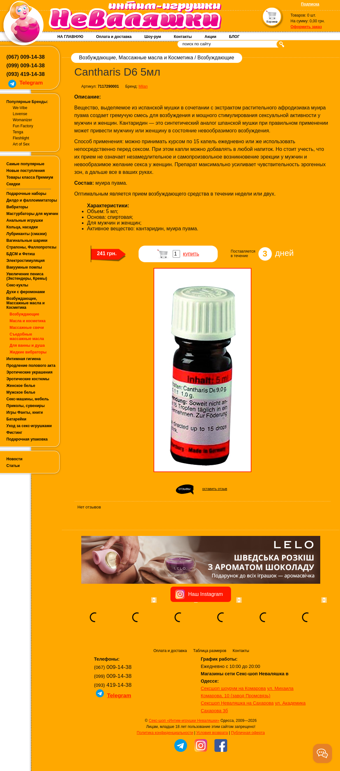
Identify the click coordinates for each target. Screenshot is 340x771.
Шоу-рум (152, 36)
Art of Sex (21, 144)
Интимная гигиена (23, 359)
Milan (143, 86)
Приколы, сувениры (25, 406)
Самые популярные (25, 164)
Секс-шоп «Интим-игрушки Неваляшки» (184, 720)
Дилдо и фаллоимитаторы (31, 200)
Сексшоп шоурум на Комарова (233, 688)
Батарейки (16, 419)
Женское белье (20, 385)
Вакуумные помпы (24, 267)
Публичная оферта (248, 732)
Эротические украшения (29, 372)
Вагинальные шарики (26, 240)
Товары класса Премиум (29, 177)
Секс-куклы (17, 285)
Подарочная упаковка (27, 439)
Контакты (183, 36)
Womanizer (22, 120)
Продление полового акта (30, 365)
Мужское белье (20, 392)
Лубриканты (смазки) (26, 234)
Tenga (18, 132)
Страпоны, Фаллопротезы (31, 247)
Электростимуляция (25, 260)
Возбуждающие (24, 314)
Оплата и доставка (114, 36)
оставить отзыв (214, 489)
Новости (14, 459)
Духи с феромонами (25, 292)
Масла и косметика (28, 321)
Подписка (310, 4)
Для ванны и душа (27, 345)
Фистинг (14, 432)
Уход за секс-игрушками (29, 426)
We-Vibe (20, 108)
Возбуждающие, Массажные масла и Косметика (25, 303)
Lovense (20, 114)
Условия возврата (212, 732)
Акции (210, 36)
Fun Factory (23, 126)
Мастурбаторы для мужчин (32, 213)
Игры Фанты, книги (24, 412)
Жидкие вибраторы (28, 352)
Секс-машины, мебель (27, 399)
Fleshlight (21, 138)
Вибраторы (17, 207)
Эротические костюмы (27, 379)
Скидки (13, 184)
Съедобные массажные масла (27, 336)
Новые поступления (25, 170)
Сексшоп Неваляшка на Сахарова (237, 703)
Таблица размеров (209, 651)
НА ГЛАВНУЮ (70, 36)
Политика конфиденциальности (165, 732)
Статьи (13, 465)
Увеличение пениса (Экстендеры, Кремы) (26, 276)
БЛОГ (234, 36)
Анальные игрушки (24, 220)
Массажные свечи (27, 327)
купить (191, 254)
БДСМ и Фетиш (20, 254)
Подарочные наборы (26, 193)
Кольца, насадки (22, 227)
